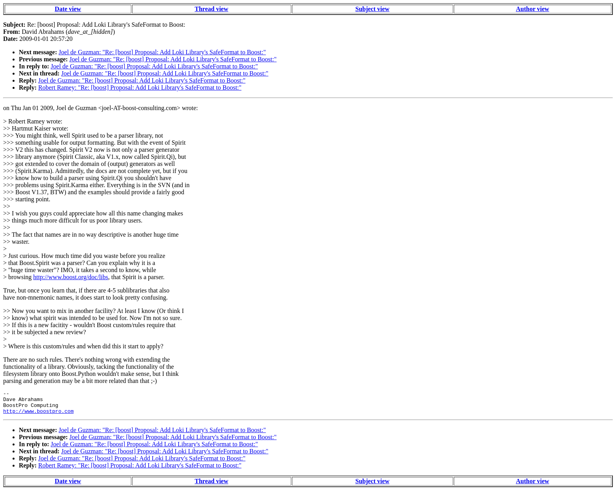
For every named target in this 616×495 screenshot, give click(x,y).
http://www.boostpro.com (38, 415)
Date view (68, 9)
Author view (532, 9)
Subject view (373, 9)
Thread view (211, 9)
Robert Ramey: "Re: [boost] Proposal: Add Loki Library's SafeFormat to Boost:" (139, 87)
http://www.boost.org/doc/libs (70, 277)
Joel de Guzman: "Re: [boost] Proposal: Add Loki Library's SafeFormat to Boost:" (162, 52)
